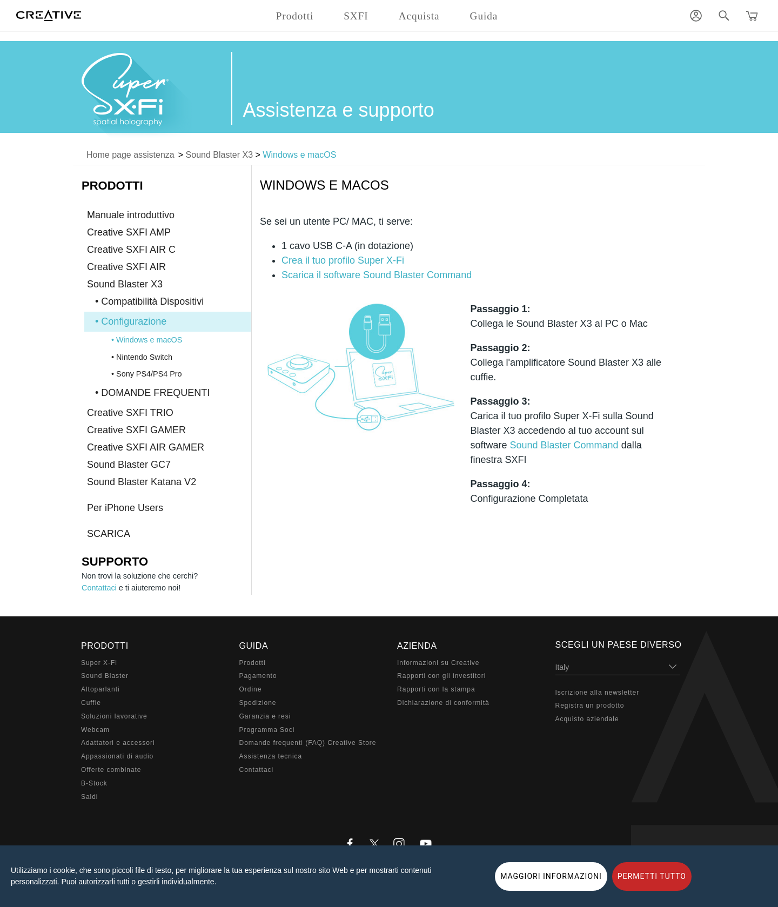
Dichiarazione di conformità (443, 703)
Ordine (250, 689)
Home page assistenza (130, 154)
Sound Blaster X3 (219, 154)
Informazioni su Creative (438, 663)
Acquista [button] (419, 16)
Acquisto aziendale (587, 719)
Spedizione (258, 703)
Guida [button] (484, 16)
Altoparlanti (100, 689)
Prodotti (252, 663)
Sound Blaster (105, 676)
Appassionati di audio (117, 756)
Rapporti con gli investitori (441, 676)
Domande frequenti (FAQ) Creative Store (308, 743)
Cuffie (91, 703)
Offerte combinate (111, 770)
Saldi (89, 797)
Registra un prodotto (590, 705)
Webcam (95, 730)
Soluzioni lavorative (114, 716)
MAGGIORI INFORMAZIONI (551, 876)
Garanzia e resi (265, 716)
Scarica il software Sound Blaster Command (376, 275)
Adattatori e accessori (118, 743)
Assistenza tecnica (271, 756)
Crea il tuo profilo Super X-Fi (342, 260)
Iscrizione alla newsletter (597, 692)
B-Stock (94, 783)
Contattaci (99, 587)
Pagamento (258, 676)
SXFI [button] (356, 16)
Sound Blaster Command (564, 445)
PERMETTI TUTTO (652, 876)
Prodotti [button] (295, 16)
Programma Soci (267, 730)
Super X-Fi (99, 663)
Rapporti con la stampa (436, 689)
